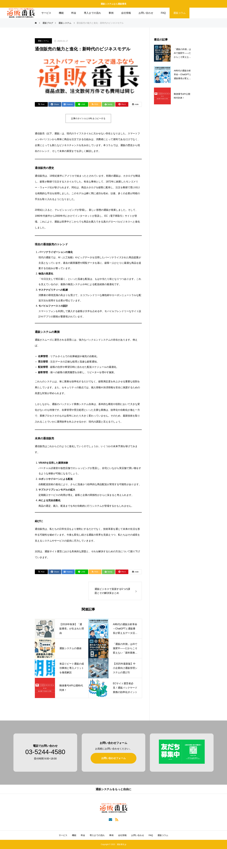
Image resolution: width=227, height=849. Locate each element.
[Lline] (81, 104)
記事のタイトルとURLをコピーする (88, 118)
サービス (46, 13)
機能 (61, 13)
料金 (73, 13)
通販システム (43, 41)
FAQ (163, 13)
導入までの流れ (92, 13)
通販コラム (179, 13)
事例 (111, 13)
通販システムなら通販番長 (113, 4)
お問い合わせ (146, 13)
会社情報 (126, 13)
